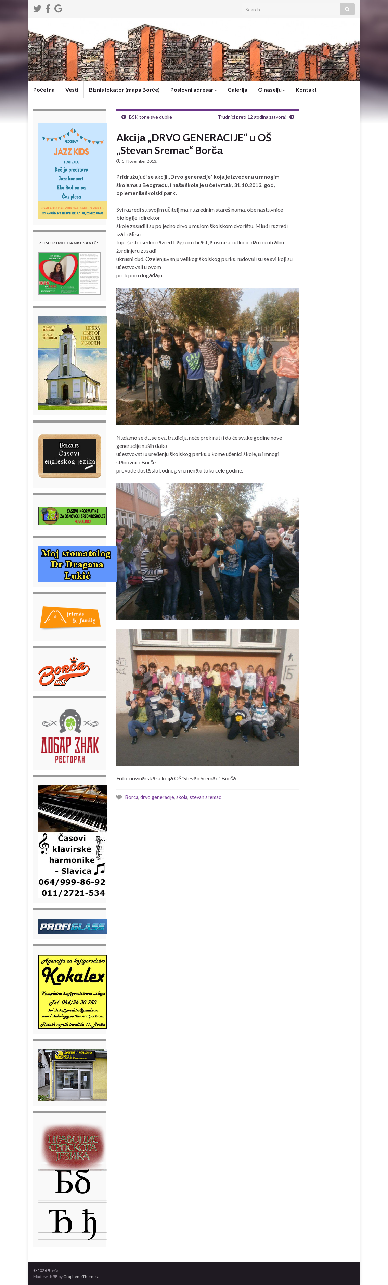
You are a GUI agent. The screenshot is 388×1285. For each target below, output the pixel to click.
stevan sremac (205, 797)
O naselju (271, 89)
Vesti (71, 89)
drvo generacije (157, 797)
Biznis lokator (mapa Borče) (124, 89)
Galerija (237, 89)
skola (181, 797)
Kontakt (306, 89)
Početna (44, 89)
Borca (131, 797)
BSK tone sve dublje (150, 117)
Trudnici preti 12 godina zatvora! (252, 117)
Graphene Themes (80, 1276)
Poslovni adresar (193, 89)
